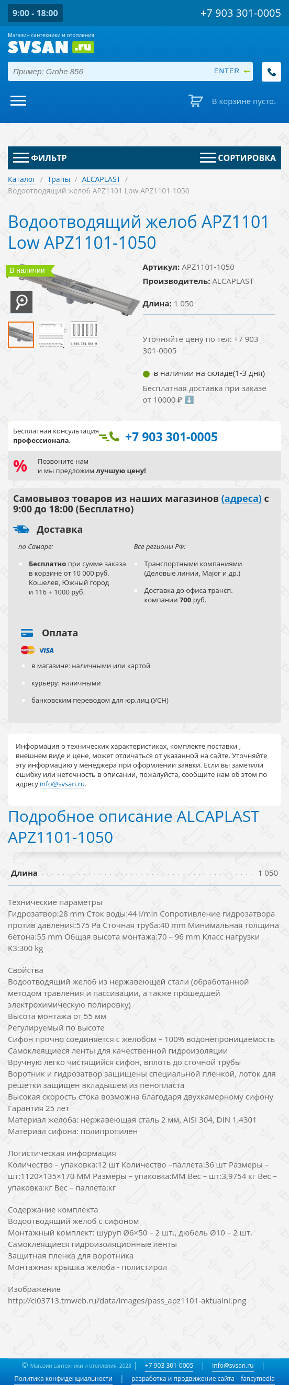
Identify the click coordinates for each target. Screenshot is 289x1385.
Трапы (59, 179)
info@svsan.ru (232, 1365)
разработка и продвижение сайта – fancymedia (203, 1378)
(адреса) (241, 499)
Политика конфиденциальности (63, 1378)
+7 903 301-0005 (169, 1365)
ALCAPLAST (101, 179)
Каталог (22, 179)
